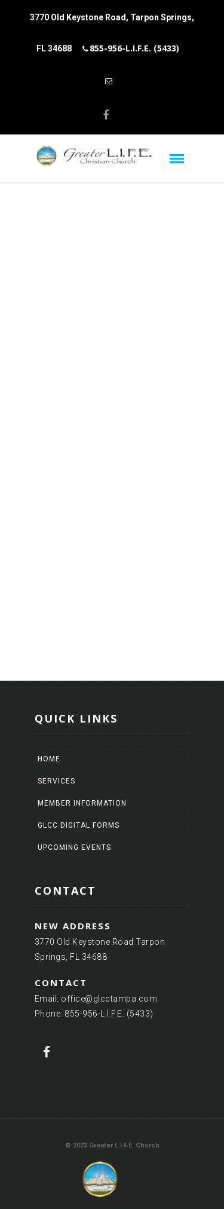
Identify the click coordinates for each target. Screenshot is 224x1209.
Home (49, 759)
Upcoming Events (74, 847)
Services (56, 781)
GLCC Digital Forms (78, 825)
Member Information (82, 803)
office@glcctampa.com (109, 998)
